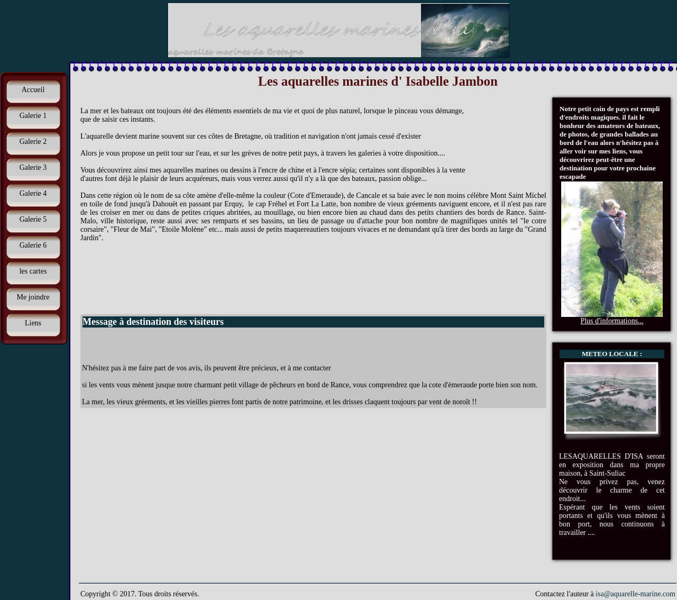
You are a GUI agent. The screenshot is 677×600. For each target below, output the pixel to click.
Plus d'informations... (611, 321)
